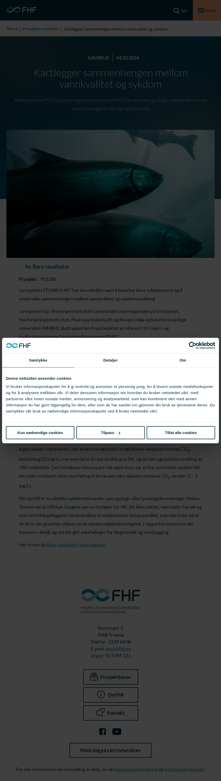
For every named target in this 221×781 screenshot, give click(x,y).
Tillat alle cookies (181, 432)
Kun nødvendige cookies (40, 432)
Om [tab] (182, 360)
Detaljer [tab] (110, 360)
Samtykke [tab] (38, 360)
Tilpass (110, 432)
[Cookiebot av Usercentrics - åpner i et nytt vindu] (192, 345)
